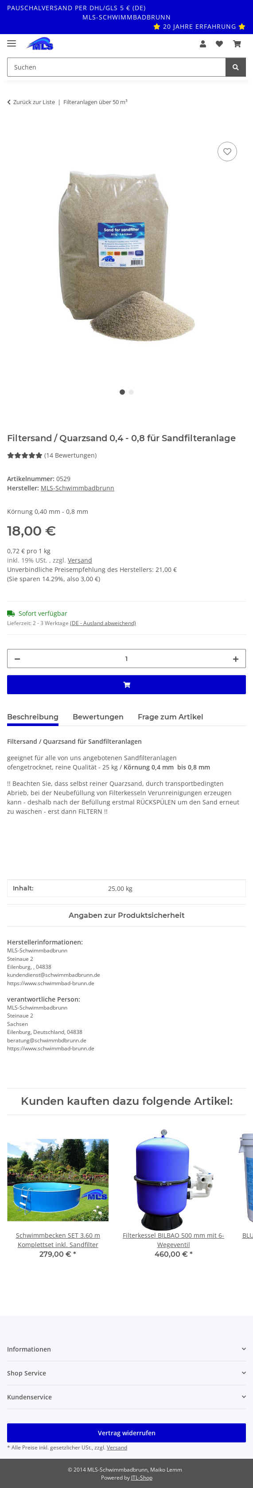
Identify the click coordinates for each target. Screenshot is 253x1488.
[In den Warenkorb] (14, 130)
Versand (80, 560)
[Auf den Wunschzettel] (227, 151)
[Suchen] (236, 67)
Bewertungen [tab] (98, 717)
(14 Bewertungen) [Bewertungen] (52, 455)
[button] (203, 44)
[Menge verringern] (17, 658)
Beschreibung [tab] (32, 717)
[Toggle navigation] (11, 39)
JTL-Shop (141, 1477)
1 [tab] (122, 392)
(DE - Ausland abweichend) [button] (103, 623)
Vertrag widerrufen (127, 1433)
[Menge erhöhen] (235, 658)
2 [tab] (131, 392)
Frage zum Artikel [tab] (170, 717)
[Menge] (126, 658)
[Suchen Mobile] (116, 67)
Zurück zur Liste (34, 102)
